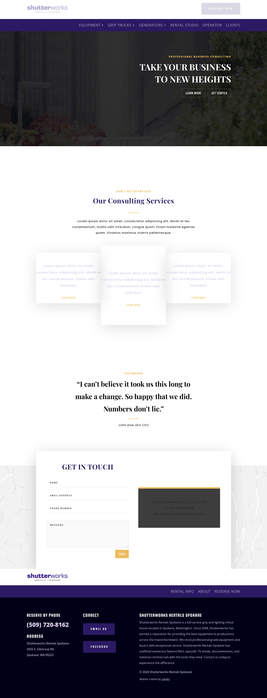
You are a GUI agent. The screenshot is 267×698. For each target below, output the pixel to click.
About (204, 592)
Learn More (193, 93)
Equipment (89, 26)
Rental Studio (184, 26)
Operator (212, 26)
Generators (151, 26)
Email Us (99, 632)
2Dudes (165, 682)
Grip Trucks (119, 26)
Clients (233, 26)
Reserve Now (221, 8)
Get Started (219, 93)
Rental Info (182, 592)
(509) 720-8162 (48, 628)
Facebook (99, 650)
